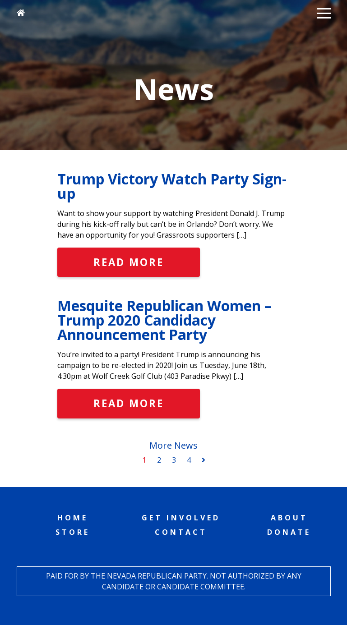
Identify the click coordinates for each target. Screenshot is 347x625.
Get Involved (181, 518)
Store (73, 532)
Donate (289, 532)
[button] (324, 12)
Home (72, 518)
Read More (128, 262)
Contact (181, 532)
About (289, 518)
